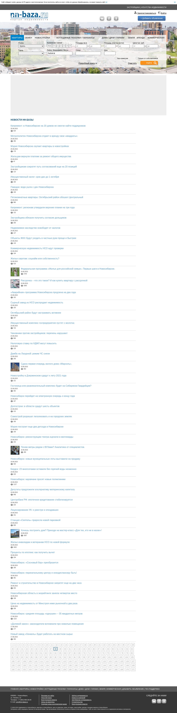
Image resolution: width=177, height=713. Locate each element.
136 (58, 665)
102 (115, 657)
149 (133, 665)
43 (79, 649)
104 (126, 657)
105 (132, 657)
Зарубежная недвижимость (81, 700)
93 (70, 657)
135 (53, 665)
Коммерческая (156, 38)
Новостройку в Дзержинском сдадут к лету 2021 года (38, 375)
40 (65, 649)
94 (74, 657)
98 (94, 657)
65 (60, 653)
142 (93, 665)
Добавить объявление (133, 689)
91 (60, 657)
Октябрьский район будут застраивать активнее (36, 313)
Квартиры (17, 38)
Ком (49, 46)
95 (79, 657)
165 (98, 670)
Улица (78, 50)
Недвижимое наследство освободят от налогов (35, 228)
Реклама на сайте (47, 695)
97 (89, 657)
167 (110, 670)
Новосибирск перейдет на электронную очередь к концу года (43, 396)
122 (104, 661)
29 (12, 649)
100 (103, 657)
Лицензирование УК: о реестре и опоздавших (34, 510)
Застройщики (133, 7)
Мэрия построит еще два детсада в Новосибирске (37, 426)
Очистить (132, 63)
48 (103, 649)
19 (90, 645)
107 (18, 661)
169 (121, 670)
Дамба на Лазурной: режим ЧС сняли (30, 353)
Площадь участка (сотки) (114, 43)
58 (27, 653)
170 (127, 670)
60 (36, 653)
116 (70, 661)
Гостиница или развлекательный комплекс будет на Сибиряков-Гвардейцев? (51, 386)
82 (17, 657)
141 (87, 665)
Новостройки (42, 38)
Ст (54, 46)
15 (71, 645)
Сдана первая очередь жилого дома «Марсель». (46, 364)
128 (13, 665)
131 (30, 665)
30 (17, 649)
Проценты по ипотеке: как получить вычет (33, 552)
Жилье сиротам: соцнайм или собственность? (35, 258)
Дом (105, 50)
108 (24, 661)
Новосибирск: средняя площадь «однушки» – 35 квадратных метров (47, 613)
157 (53, 670)
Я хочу (21, 43)
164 (93, 670)
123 (110, 661)
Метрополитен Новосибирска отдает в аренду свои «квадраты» (44, 136)
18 (85, 645)
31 (22, 649)
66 (65, 653)
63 (51, 653)
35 (41, 649)
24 (114, 645)
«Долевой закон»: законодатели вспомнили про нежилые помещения (47, 624)
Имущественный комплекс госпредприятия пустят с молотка (42, 323)
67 (70, 653)
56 (17, 653)
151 (18, 670)
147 (121, 665)
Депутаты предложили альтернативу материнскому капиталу (43, 489)
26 (123, 645)
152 (24, 670)
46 (94, 649)
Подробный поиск (86, 63)
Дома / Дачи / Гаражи (113, 38)
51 (117, 649)
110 (36, 661)
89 (51, 657)
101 (109, 657)
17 (80, 645)
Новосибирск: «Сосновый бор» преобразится (34, 562)
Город (20, 50)
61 (41, 653)
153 (30, 670)
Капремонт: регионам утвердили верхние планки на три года (43, 207)
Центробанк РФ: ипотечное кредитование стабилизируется (42, 500)
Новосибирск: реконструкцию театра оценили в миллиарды (42, 437)
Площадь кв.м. (81, 43)
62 (46, 653)
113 (53, 661)
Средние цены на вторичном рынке (54, 704)
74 (103, 653)
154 (36, 670)
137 (64, 665)
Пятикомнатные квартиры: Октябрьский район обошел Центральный (47, 197)
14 (66, 645)
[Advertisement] (88, 95)
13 (61, 645)
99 (98, 657)
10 (47, 645)
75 (108, 653)
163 (87, 670)
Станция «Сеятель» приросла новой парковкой (35, 520)
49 (108, 649)
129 (18, 665)
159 (64, 670)
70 (84, 653)
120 (93, 661)
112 (47, 661)
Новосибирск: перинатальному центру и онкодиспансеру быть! (44, 573)
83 (22, 657)
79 (127, 653)
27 (128, 645)
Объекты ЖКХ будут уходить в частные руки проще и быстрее (43, 238)
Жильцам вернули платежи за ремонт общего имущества (41, 156)
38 (55, 649)
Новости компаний (78, 698)
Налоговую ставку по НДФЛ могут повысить (33, 343)
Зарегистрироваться (146, 13)
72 (94, 653)
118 (81, 661)
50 (113, 649)
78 (122, 653)
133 (41, 665)
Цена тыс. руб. (138, 43)
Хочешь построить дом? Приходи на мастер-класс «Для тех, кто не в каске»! (61, 530)
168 (116, 670)
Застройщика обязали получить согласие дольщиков (38, 217)
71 (89, 653)
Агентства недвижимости (153, 7)
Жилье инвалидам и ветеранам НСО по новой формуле (40, 542)
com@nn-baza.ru (22, 702)
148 (127, 665)
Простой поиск (46, 698)
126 (127, 661)
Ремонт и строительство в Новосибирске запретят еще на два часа (46, 583)
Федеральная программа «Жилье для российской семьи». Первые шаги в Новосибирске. (68, 269)
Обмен (28, 38)
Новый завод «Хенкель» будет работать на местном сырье (42, 634)
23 (109, 645)
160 (70, 670)
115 (64, 661)
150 (13, 670)
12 (56, 645)
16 (76, 645)
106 (13, 661)
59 (32, 653)
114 (58, 661)
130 (24, 665)
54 (132, 649)
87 (41, 657)
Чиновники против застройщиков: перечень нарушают (39, 333)
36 (46, 649)
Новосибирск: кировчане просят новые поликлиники (38, 479)
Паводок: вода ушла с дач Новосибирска (32, 187)
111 (41, 661)
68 (74, 653)
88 (46, 657)
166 (104, 670)
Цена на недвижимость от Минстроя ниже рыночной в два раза (44, 603)
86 (36, 657)
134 (47, 665)
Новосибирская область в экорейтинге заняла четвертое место (44, 593)
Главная (14, 689)
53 (127, 649)
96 (84, 657)
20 (95, 645)
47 (98, 649)
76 (113, 653)
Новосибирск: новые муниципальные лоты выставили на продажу (45, 459)
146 (116, 665)
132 (36, 665)
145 (110, 665)
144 (104, 665)
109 (30, 661)
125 (121, 661)
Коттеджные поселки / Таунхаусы (75, 38)
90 (55, 657)
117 (75, 661)
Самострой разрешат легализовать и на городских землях (41, 416)
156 (47, 670)
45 (89, 649)
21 (99, 645)
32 (27, 649)
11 (52, 645)
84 (27, 657)
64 (55, 653)
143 (98, 665)
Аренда (141, 38)
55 (12, 653)
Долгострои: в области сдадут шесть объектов (35, 406)
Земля (131, 38)
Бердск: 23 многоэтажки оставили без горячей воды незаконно (43, 469)
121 (98, 661)
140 (81, 665)
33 (32, 649)
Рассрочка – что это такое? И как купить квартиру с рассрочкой (54, 280)
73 (98, 653)
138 (70, 665)
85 (32, 657)
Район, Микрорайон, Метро (58, 50)
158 (58, 670)
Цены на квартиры (48, 702)
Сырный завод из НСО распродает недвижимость (37, 302)
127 (133, 661)
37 (51, 649)
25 (119, 645)
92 (65, 657)
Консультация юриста (49, 700)
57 (22, 653)
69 (79, 653)
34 (36, 649)
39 (60, 649)
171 (133, 670)
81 (12, 657)
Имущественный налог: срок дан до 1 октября (35, 177)
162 (81, 670)
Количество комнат (54, 43)
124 (116, 661)
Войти (163, 13)
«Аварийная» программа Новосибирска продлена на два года (43, 292)
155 (41, 670)
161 (75, 670)
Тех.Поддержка (152, 689)
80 (132, 653)
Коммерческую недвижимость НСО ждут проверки (37, 248)
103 (120, 657)
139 (75, 665)
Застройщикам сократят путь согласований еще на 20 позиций (44, 166)
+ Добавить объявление (152, 18)
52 (122, 649)
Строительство (77, 702)
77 (117, 653)
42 (74, 649)
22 (104, 645)
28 (133, 645)
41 (70, 649)
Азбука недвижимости (80, 695)
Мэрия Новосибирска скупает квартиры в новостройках (40, 146)
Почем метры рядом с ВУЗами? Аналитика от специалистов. (53, 447)
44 (84, 649)
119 (87, 661)
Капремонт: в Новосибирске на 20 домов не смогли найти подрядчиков (48, 126)
